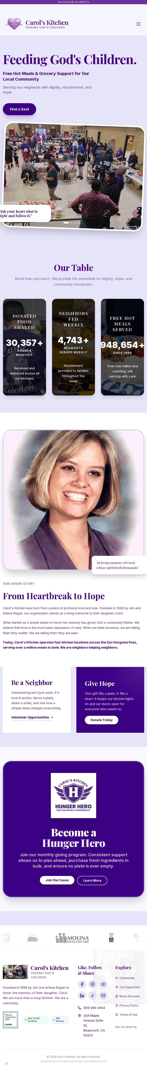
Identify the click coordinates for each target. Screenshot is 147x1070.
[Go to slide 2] (71, 222)
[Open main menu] (138, 24)
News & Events (127, 996)
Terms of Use (126, 1014)
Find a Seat (19, 109)
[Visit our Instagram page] (92, 984)
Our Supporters (127, 987)
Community (125, 978)
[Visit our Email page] (103, 995)
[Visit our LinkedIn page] (82, 995)
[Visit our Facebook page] (82, 984)
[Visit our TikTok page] (92, 995)
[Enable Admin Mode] (6, 1063)
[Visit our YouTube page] (103, 984)
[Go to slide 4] (77, 223)
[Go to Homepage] (37, 24)
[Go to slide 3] (74, 223)
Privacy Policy (126, 1005)
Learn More (92, 880)
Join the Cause (57, 880)
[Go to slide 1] (66, 222)
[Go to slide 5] (79, 223)
